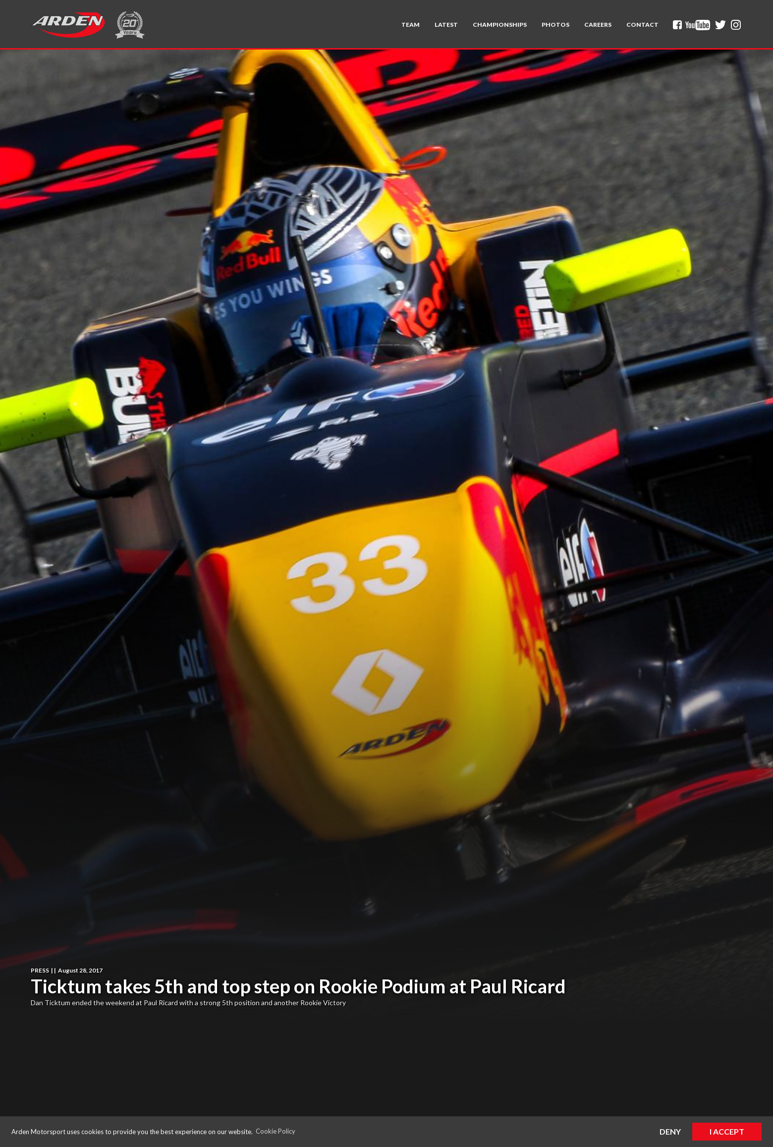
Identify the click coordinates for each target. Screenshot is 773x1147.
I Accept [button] (727, 1131)
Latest (446, 24)
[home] (68, 25)
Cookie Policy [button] (275, 1131)
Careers (597, 24)
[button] (410, 25)
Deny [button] (670, 1131)
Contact (642, 24)
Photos (555, 24)
